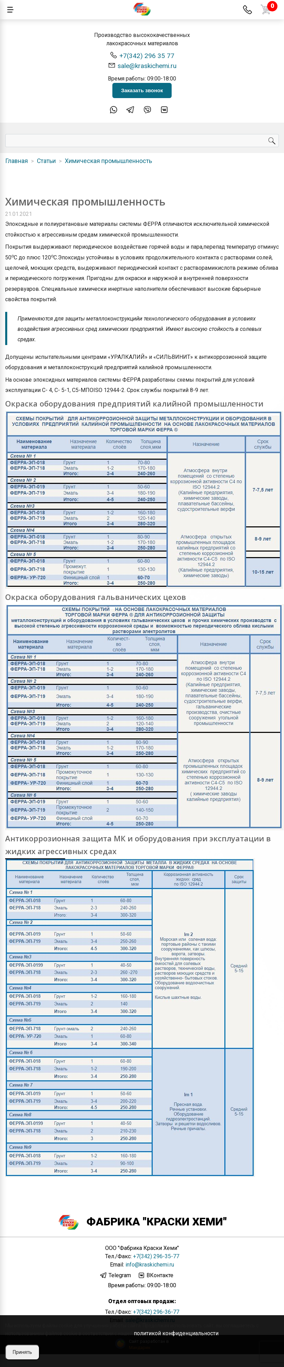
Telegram (115, 1275)
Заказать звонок (142, 90)
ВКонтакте (155, 1275)
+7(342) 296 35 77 (142, 55)
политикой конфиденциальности (176, 1333)
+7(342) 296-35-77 (156, 1256)
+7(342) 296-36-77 (156, 1312)
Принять (22, 1352)
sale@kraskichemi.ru (142, 65)
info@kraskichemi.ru (149, 1264)
